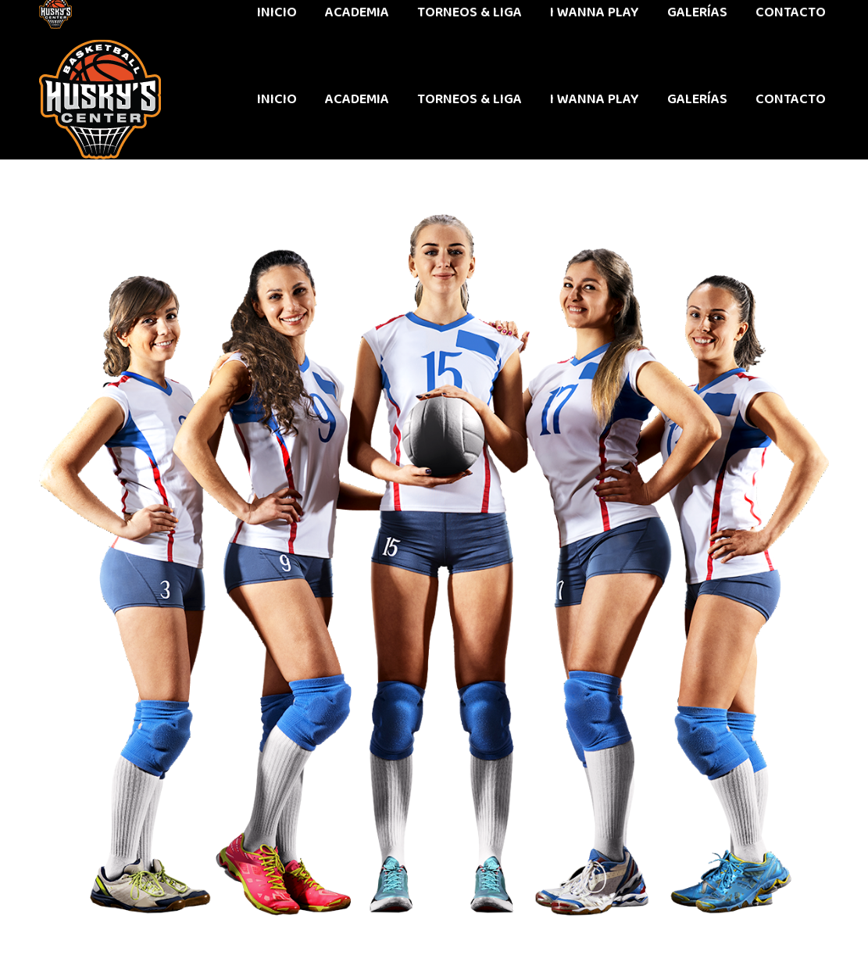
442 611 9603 (77, 19)
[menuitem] (277, 99)
